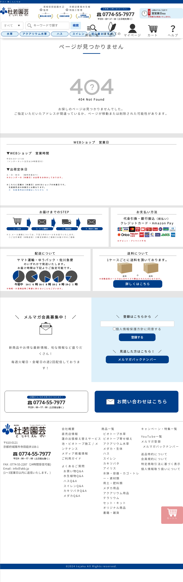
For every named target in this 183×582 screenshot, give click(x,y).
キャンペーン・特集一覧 (159, 429)
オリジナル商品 (114, 508)
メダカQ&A (72, 496)
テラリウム (111, 498)
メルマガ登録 (151, 441)
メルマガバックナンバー (161, 446)
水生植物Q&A (73, 476)
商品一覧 (108, 429)
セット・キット (114, 503)
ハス (60, 34)
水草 (10, 34)
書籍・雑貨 (111, 513)
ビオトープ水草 (114, 434)
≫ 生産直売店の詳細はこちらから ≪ (27, 190)
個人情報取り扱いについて (161, 469)
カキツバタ (111, 463)
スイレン (78, 34)
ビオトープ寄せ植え (118, 439)
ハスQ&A (70, 481)
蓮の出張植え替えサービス (81, 439)
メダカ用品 (111, 488)
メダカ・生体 (113, 449)
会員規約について (154, 459)
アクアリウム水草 (34, 34)
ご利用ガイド (72, 458)
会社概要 (68, 429)
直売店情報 (70, 434)
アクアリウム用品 (116, 493)
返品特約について (154, 454)
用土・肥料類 (113, 483)
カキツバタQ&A (75, 491)
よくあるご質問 (73, 466)
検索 (76, 25)
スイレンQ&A (73, 486)
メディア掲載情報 (75, 453)
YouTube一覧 (151, 436)
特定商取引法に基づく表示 (161, 464)
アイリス (109, 468)
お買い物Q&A (73, 471)
